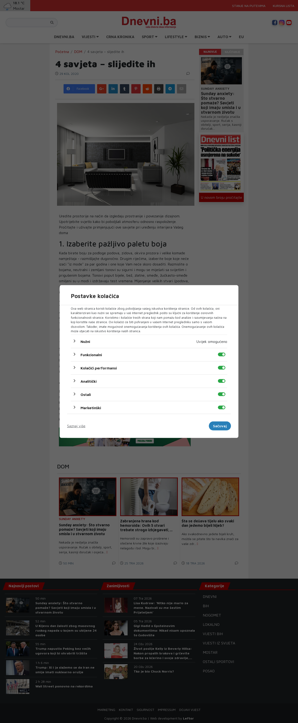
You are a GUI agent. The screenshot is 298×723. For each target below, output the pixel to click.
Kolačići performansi (99, 368)
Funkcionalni (91, 354)
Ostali (86, 394)
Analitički (89, 381)
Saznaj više (76, 426)
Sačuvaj (220, 426)
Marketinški (91, 407)
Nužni (85, 341)
